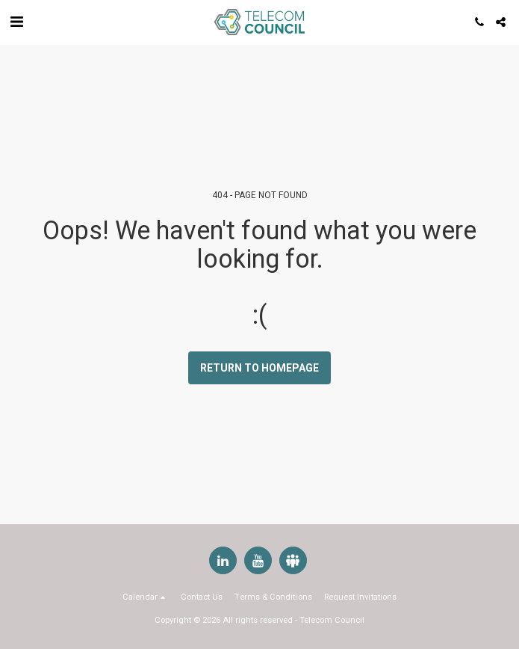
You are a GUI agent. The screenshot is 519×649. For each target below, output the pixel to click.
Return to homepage (259, 368)
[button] (16, 21)
